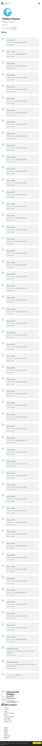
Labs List (6, 708)
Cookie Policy (7, 718)
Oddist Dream (11, 42)
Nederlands (7, 736)
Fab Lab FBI (5, 28)
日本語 (5, 739)
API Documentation (9, 713)
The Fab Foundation (9, 716)
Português (6, 737)
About (5, 711)
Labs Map (6, 709)
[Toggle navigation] (39, 3)
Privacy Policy (7, 720)
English (6, 729)
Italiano (6, 734)
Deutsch (6, 727)
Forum (5, 714)
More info (6, 744)
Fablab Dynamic (6, 27)
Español (6, 730)
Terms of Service (8, 721)
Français (6, 732)
